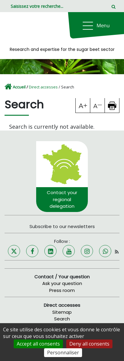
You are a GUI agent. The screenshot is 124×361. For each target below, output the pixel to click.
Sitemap (62, 312)
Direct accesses (43, 87)
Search (62, 319)
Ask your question (62, 283)
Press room (62, 290)
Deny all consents (89, 343)
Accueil (19, 87)
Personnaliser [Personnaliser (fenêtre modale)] (63, 352)
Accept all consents (38, 343)
